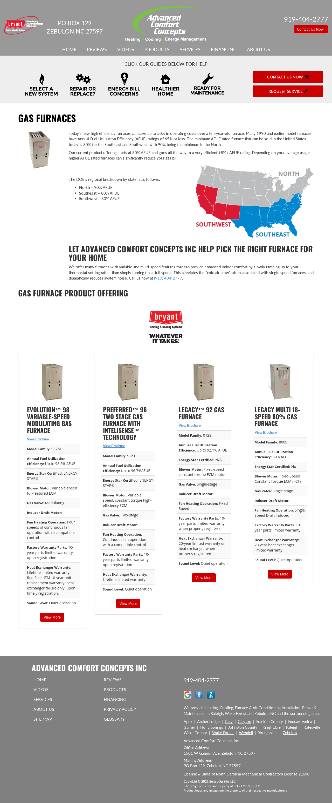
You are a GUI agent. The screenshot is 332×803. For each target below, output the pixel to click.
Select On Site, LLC (222, 782)
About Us (258, 49)
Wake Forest (223, 732)
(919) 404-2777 (168, 278)
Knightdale (271, 727)
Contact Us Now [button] (311, 29)
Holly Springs (211, 727)
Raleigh (292, 727)
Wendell (246, 732)
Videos (125, 49)
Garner (189, 727)
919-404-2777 (201, 680)
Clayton (244, 721)
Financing (224, 49)
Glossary (121, 724)
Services (190, 49)
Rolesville (311, 727)
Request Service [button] (288, 91)
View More (52, 617)
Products (156, 49)
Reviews (97, 49)
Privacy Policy (128, 713)
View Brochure (38, 439)
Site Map (50, 724)
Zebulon (290, 732)
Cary (229, 721)
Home (69, 49)
